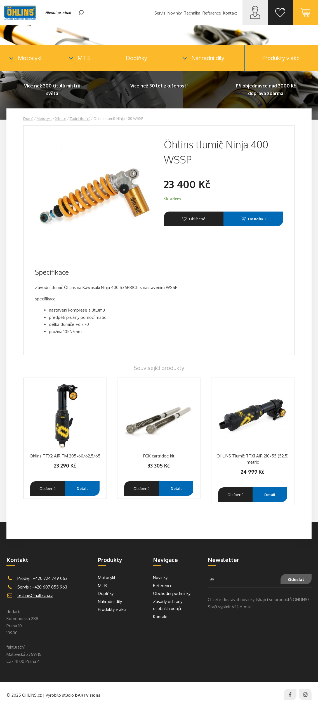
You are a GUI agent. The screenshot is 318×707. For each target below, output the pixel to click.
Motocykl (44, 118)
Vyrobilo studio (73, 695)
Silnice (60, 118)
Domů (28, 118)
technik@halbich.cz (35, 595)
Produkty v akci (281, 57)
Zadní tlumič (80, 118)
